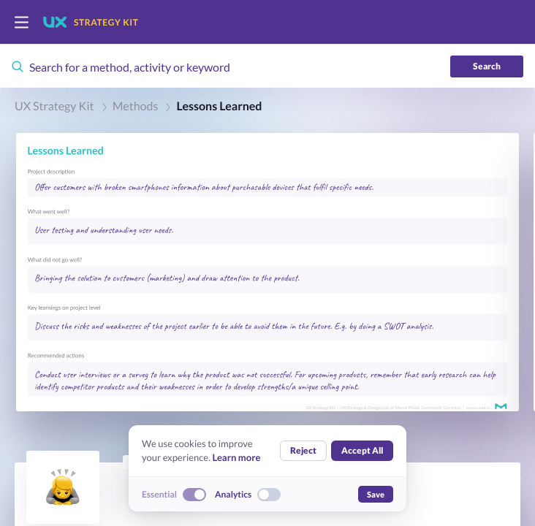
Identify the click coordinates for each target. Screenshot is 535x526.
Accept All (362, 450)
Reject (303, 450)
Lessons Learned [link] (219, 106)
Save (375, 494)
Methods (136, 106)
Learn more (236, 457)
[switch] (22, 22)
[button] (267, 272)
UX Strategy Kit (54, 106)
